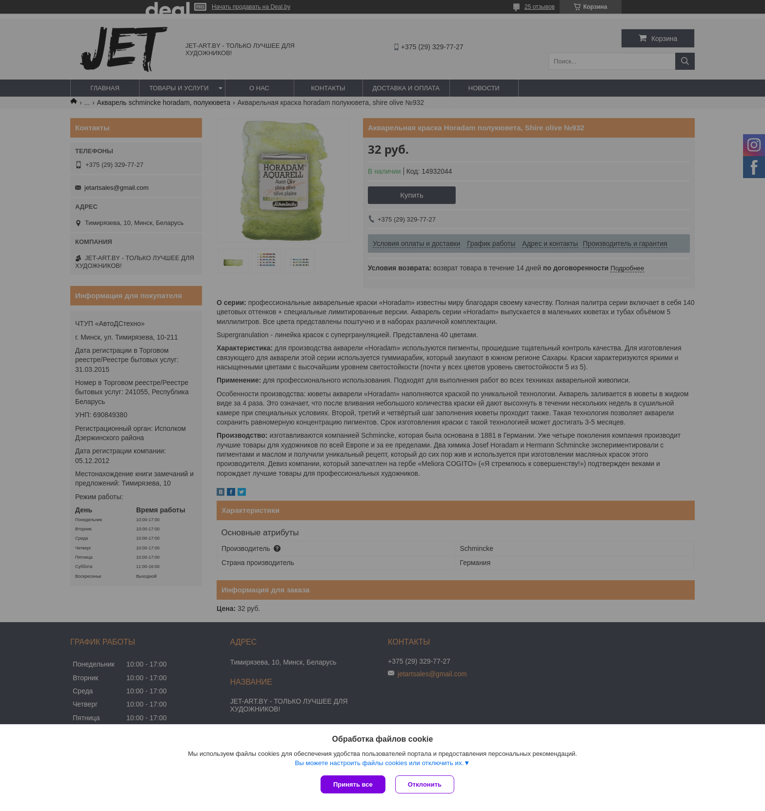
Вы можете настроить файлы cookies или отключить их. (379, 763)
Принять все (353, 784)
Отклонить (425, 784)
